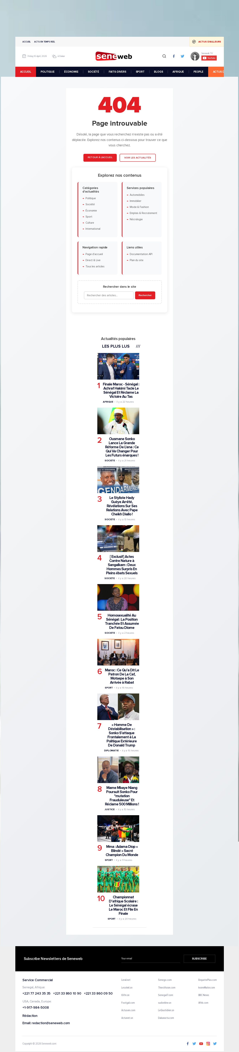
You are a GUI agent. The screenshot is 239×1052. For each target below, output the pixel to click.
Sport (88, 216)
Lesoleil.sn (126, 987)
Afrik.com (203, 1002)
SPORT (140, 71)
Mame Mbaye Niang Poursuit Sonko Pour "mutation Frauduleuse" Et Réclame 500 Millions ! (122, 796)
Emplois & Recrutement (143, 213)
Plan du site (136, 260)
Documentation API (141, 254)
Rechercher (144, 295)
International (92, 229)
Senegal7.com (165, 995)
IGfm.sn (125, 995)
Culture (89, 222)
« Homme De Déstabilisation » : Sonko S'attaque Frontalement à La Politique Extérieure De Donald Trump (121, 735)
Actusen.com (128, 1010)
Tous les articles (94, 266)
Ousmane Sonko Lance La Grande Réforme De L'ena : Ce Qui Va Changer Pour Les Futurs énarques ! (121, 447)
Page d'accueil (94, 254)
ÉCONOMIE (71, 71)
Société (90, 204)
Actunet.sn (127, 1018)
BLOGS (158, 71)
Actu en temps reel (44, 41)
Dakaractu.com (166, 1018)
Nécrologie (136, 219)
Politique (90, 198)
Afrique (108, 401)
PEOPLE (198, 71)
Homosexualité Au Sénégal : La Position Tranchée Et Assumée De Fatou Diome (122, 621)
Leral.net (125, 980)
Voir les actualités (137, 157)
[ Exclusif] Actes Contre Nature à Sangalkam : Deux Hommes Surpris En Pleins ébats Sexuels (121, 565)
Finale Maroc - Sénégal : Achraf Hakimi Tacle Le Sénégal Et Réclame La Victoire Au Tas (121, 390)
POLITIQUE (48, 71)
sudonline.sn (164, 1002)
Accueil (26, 41)
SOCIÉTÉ (93, 71)
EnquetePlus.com (207, 980)
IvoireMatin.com (206, 987)
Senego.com (164, 980)
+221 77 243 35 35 (36, 993)
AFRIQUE (178, 71)
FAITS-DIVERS (117, 71)
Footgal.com (128, 1002)
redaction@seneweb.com (51, 1023)
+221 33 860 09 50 (98, 993)
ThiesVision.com (166, 987)
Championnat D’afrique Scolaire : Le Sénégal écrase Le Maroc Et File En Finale (123, 905)
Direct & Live (92, 260)
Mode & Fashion (139, 207)
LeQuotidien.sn (166, 1010)
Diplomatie (111, 750)
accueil (25, 71)
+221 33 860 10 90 (67, 993)
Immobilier (135, 201)
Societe (109, 460)
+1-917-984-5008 (35, 1008)
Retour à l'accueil (100, 157)
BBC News (203, 995)
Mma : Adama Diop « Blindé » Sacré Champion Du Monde (122, 851)
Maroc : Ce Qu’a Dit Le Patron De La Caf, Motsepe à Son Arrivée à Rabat (122, 676)
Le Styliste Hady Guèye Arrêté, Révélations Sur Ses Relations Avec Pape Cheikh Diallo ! (121, 506)
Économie (91, 210)
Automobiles (137, 195)
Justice (109, 809)
